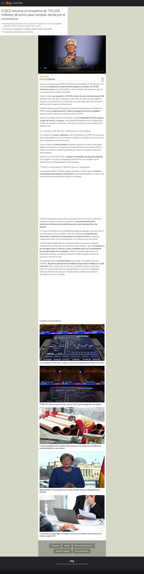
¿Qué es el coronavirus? (13, 29)
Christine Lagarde (63, 551)
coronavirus (44, 92)
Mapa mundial (31, 29)
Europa (67, 546)
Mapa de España (45, 29)
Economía (55, 546)
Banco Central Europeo (50, 84)
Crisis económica (81, 551)
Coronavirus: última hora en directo (18, 32)
